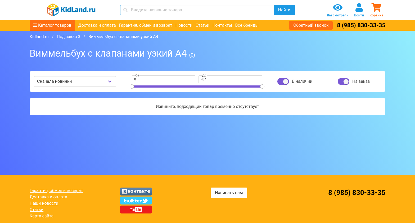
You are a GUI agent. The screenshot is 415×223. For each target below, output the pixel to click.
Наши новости (44, 203)
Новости (183, 25)
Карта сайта (41, 216)
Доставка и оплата (97, 25)
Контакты (222, 25)
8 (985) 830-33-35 (361, 25)
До (204, 75)
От (137, 75)
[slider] (132, 86)
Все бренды (247, 25)
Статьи (202, 25)
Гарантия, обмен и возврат (145, 25)
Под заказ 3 (68, 36)
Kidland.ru (39, 36)
